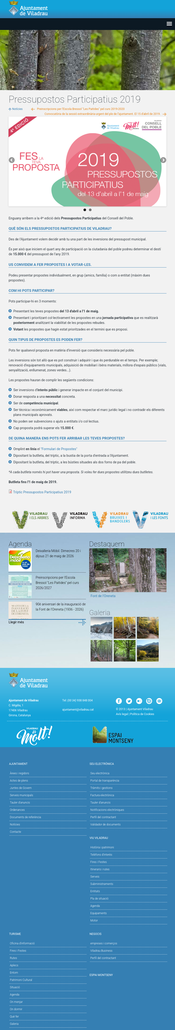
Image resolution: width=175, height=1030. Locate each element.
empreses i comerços (103, 943)
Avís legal (122, 714)
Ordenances (17, 810)
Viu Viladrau (128, 838)
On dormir (16, 1009)
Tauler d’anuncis (100, 802)
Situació (15, 987)
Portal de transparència (104, 780)
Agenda (95, 906)
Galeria (14, 1024)
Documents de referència (25, 817)
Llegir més (16, 622)
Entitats (95, 891)
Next (162, 160)
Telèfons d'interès (101, 854)
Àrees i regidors (19, 773)
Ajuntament (47, 764)
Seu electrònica (99, 773)
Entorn (14, 972)
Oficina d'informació (22, 943)
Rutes (13, 958)
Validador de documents (105, 824)
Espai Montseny (101, 975)
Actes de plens (19, 780)
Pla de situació (99, 898)
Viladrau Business (101, 950)
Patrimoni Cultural (21, 980)
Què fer (14, 1016)
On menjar (16, 1002)
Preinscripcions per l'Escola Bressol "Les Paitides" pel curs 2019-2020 (80, 109)
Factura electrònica (102, 795)
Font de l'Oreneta (103, 596)
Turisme (47, 934)
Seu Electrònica (128, 764)
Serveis (94, 876)
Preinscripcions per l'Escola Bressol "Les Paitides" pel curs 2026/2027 (57, 583)
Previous (12, 160)
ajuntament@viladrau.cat (78, 709)
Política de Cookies (142, 714)
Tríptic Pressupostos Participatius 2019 (42, 492)
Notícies (17, 109)
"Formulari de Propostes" (59, 449)
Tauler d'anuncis (20, 802)
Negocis (128, 934)
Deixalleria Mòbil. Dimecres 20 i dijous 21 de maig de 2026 (58, 553)
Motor (94, 920)
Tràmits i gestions (101, 788)
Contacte (15, 831)
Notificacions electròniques (107, 810)
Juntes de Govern (21, 788)
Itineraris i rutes (99, 869)
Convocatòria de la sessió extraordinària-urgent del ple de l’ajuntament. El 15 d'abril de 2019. (102, 114)
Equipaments (98, 913)
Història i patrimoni (102, 847)
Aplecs (14, 965)
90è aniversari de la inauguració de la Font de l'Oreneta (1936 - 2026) (61, 606)
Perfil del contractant (103, 817)
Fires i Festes (98, 862)
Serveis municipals (21, 795)
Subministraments (101, 884)
